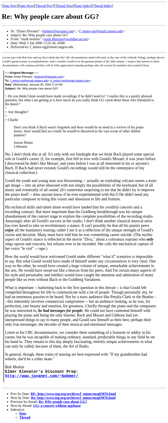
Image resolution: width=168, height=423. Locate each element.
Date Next (26, 6)
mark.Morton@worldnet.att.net (66, 39)
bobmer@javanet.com (58, 31)
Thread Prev (44, 6)
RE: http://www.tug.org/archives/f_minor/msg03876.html (73, 394)
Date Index (83, 6)
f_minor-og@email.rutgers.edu (101, 31)
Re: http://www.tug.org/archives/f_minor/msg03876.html (73, 398)
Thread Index (102, 6)
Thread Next (64, 6)
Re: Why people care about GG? (62, 402)
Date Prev (10, 6)
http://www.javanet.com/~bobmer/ (41, 376)
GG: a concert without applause (57, 405)
